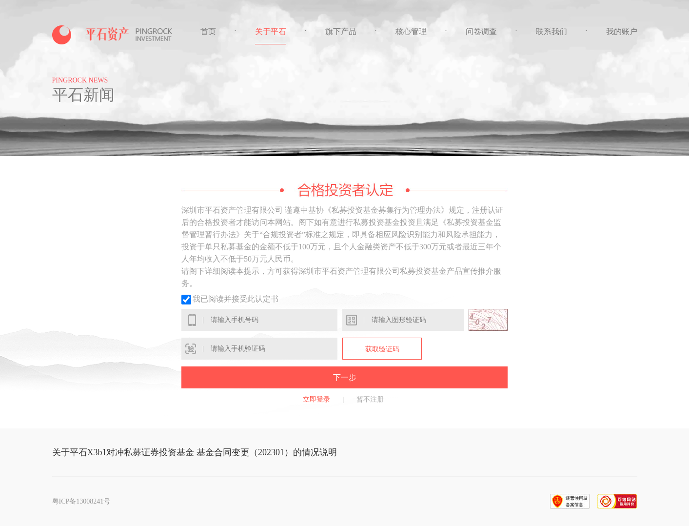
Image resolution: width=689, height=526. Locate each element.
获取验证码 (382, 349)
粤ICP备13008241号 (81, 501)
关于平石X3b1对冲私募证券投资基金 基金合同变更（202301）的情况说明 (194, 452)
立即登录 (316, 399)
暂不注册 (370, 399)
